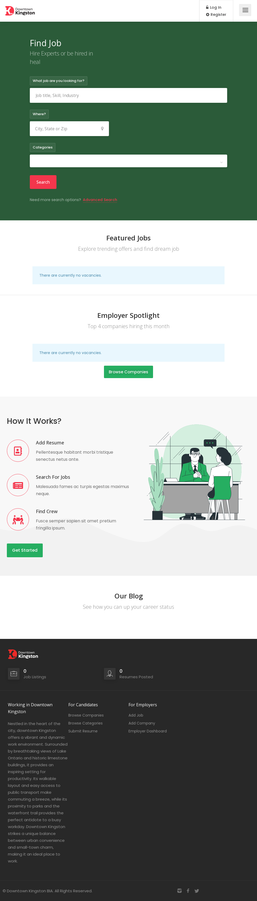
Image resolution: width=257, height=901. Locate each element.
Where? (39, 114)
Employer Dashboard (147, 731)
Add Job (135, 715)
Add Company (141, 723)
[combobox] (128, 161)
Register (216, 14)
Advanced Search (100, 199)
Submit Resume (83, 731)
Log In (213, 7)
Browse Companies (86, 715)
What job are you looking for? (58, 80)
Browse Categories (85, 723)
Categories (43, 147)
